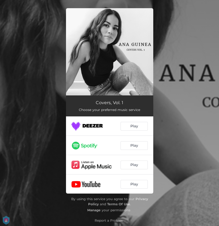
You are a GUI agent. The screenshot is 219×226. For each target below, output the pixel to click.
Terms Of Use (118, 204)
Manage (94, 210)
